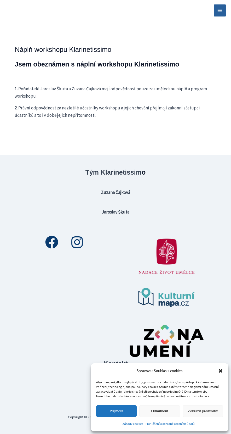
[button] (220, 371)
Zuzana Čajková (115, 192)
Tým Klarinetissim (113, 172)
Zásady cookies (132, 424)
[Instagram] (77, 242)
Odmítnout (159, 411)
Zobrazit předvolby (203, 411)
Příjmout (116, 411)
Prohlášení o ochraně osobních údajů (170, 424)
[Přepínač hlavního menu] (220, 10)
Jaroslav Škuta (115, 212)
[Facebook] (51, 242)
